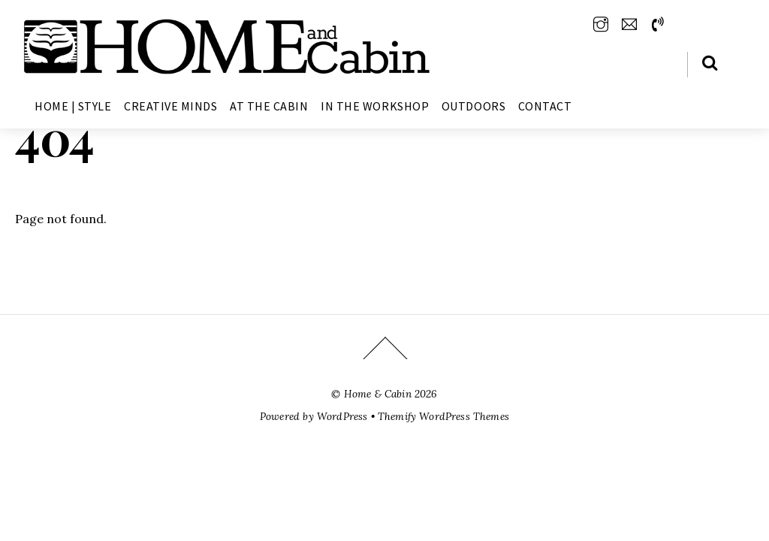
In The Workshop (375, 105)
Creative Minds (170, 105)
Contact (545, 105)
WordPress (342, 416)
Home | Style (73, 105)
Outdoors (473, 105)
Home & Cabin (378, 393)
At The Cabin (269, 105)
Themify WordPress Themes (443, 416)
